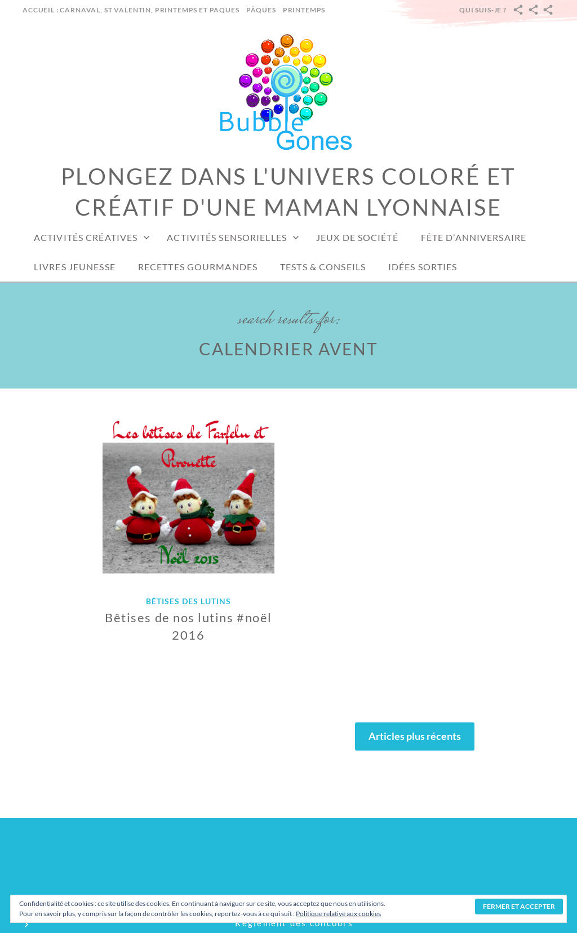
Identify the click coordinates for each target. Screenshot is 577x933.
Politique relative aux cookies (338, 913)
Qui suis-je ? (483, 10)
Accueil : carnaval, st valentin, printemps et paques (131, 10)
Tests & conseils (323, 266)
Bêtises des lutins (188, 601)
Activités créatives (85, 237)
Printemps (304, 10)
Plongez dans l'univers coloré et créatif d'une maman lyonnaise (289, 192)
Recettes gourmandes (198, 266)
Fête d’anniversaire (473, 237)
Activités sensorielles (227, 237)
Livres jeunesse (75, 266)
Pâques (261, 10)
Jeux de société (357, 237)
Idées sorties (423, 266)
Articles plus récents (415, 736)
